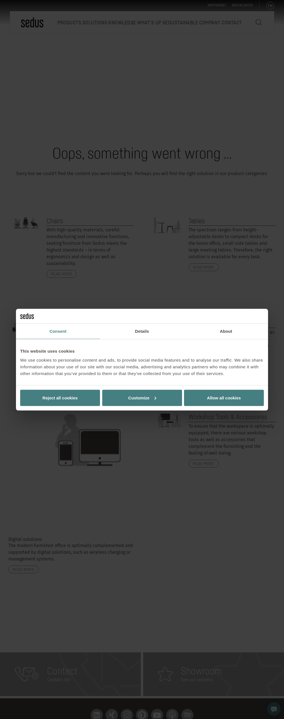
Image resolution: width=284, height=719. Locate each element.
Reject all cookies (60, 397)
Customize (142, 397)
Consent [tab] (58, 331)
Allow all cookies (224, 397)
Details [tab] (142, 331)
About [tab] (226, 331)
